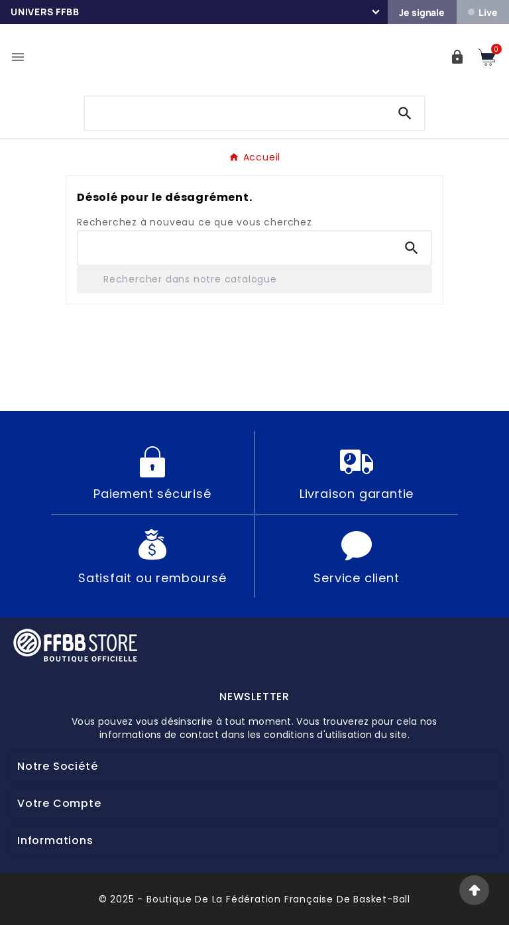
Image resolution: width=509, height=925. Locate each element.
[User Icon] (457, 57)
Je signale (422, 12)
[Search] (405, 113)
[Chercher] (235, 111)
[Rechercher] (254, 279)
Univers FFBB (45, 11)
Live (482, 12)
